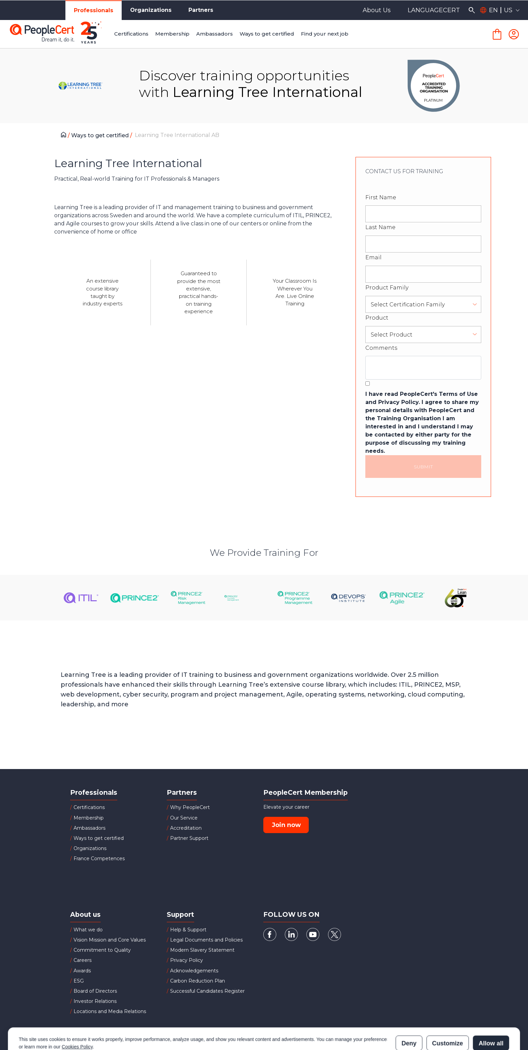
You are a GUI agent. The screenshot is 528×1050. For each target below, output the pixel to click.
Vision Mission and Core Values (110, 940)
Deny (409, 1013)
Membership (89, 818)
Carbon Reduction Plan (197, 981)
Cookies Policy (77, 1017)
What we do (88, 930)
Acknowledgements (194, 971)
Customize (447, 1013)
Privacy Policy (186, 960)
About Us (377, 10)
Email (373, 257)
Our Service (184, 818)
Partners (200, 10)
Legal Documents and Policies (206, 940)
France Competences (99, 858)
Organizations (150, 10)
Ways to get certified (100, 135)
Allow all (491, 1013)
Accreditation (186, 828)
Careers (83, 960)
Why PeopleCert (190, 807)
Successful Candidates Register (207, 991)
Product (376, 318)
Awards (82, 971)
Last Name (380, 227)
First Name (380, 197)
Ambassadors (89, 828)
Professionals (93, 10)
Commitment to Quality (102, 950)
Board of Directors (95, 991)
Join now (286, 825)
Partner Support (189, 838)
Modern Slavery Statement (202, 950)
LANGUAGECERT (434, 10)
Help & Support (188, 930)
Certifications (89, 807)
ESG (79, 981)
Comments (381, 348)
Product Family (386, 287)
